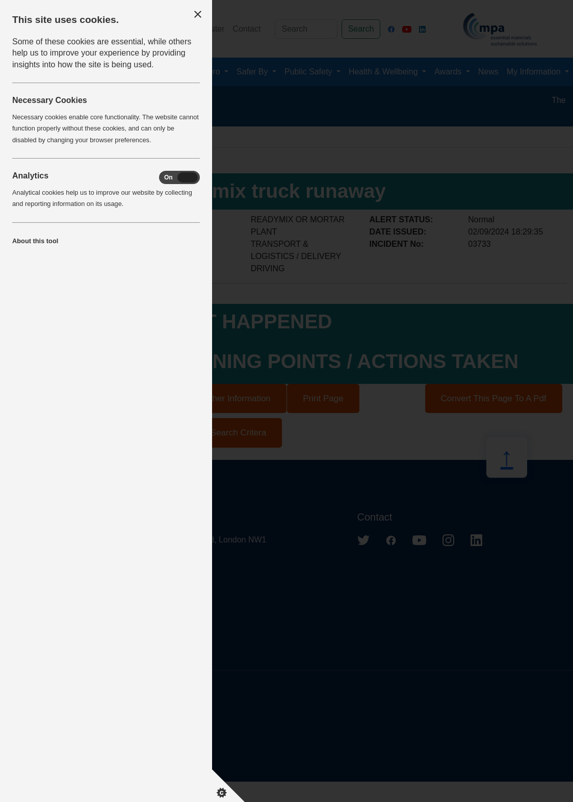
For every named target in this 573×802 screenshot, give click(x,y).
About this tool (35, 241)
